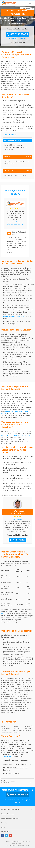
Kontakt (27, 845)
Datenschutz (13, 845)
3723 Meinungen (17, 519)
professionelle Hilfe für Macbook (14, 316)
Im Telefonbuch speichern (17, 38)
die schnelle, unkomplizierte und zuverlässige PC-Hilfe (17, 435)
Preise (3, 614)
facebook (2, 835)
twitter (6, 835)
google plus (10, 835)
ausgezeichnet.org (6, 756)
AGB (7, 845)
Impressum (21, 845)
